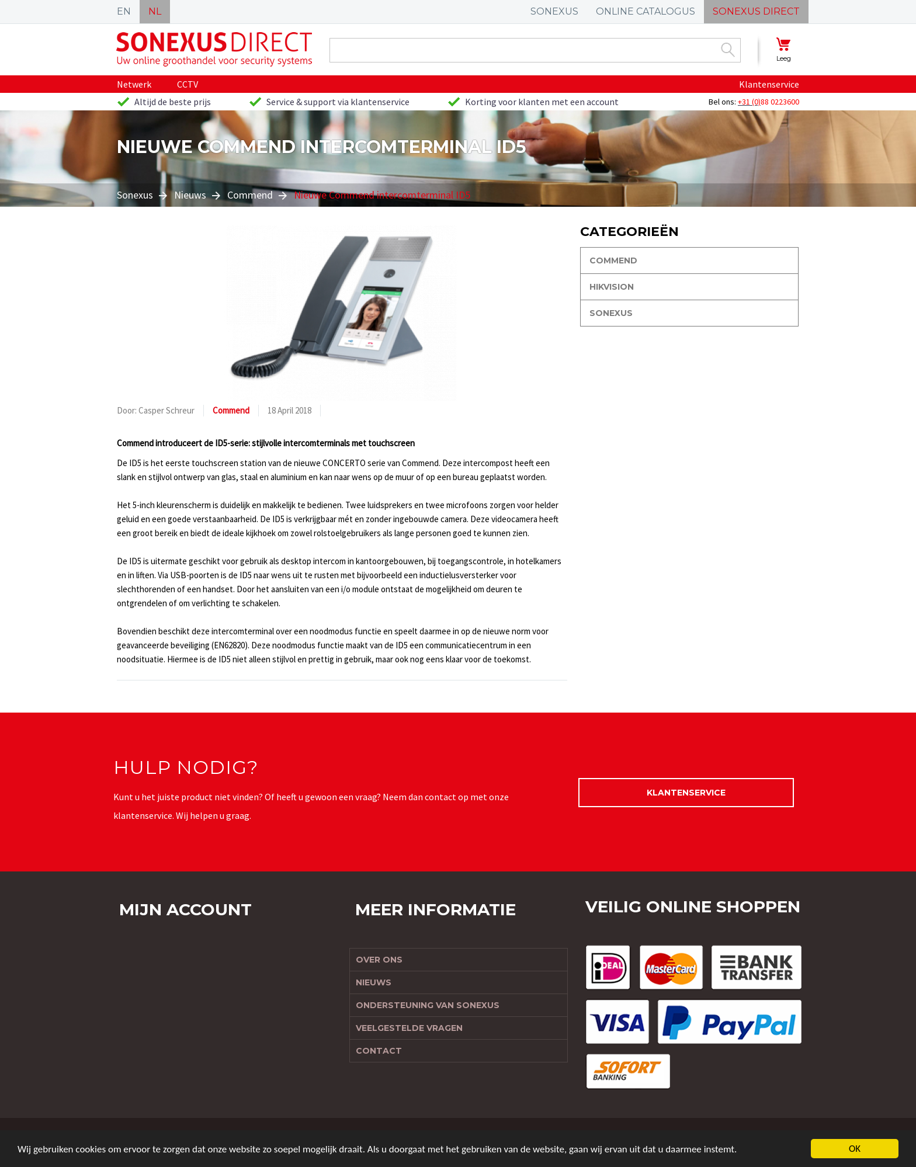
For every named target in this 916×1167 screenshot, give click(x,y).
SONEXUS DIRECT (756, 11)
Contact (379, 1051)
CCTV (187, 84)
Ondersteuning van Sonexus (427, 1005)
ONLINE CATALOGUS (645, 11)
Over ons (379, 959)
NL (154, 11)
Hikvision (611, 287)
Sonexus (135, 195)
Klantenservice (769, 84)
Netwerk (134, 84)
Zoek (727, 49)
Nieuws (190, 195)
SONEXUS (554, 11)
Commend (250, 195)
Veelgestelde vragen (409, 1028)
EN (124, 11)
